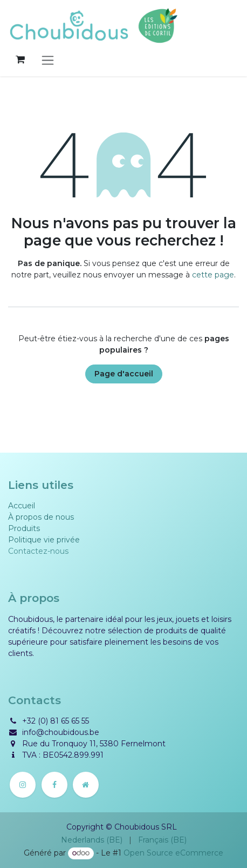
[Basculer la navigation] (47, 60)
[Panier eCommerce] (20, 59)
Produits (24, 528)
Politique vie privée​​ (44, 540)
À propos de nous (41, 517)
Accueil (21, 506)
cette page (213, 275)
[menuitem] (91, 840)
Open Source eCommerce (173, 853)
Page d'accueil (123, 374)
